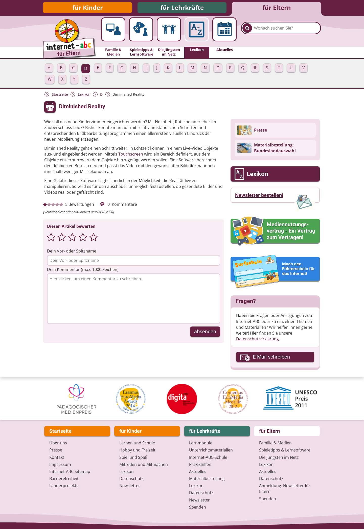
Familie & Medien (275, 443)
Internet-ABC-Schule (208, 457)
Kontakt (56, 457)
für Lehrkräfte (182, 8)
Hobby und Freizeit (137, 450)
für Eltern (276, 8)
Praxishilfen (200, 464)
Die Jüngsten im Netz (279, 457)
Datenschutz (131, 479)
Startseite (60, 95)
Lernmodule (200, 443)
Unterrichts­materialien (211, 450)
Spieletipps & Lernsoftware (284, 450)
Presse (55, 450)
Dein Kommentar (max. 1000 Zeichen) (83, 270)
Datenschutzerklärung (257, 340)
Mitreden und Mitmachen (143, 464)
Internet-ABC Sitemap (69, 471)
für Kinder (87, 8)
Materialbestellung (207, 479)
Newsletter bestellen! (259, 197)
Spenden (197, 507)
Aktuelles (197, 471)
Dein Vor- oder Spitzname (71, 252)
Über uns (58, 443)
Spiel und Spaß (133, 457)
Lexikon (84, 95)
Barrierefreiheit (64, 479)
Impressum (60, 464)
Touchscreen (130, 155)
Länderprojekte (64, 486)
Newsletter (129, 486)
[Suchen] (247, 33)
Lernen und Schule (137, 443)
